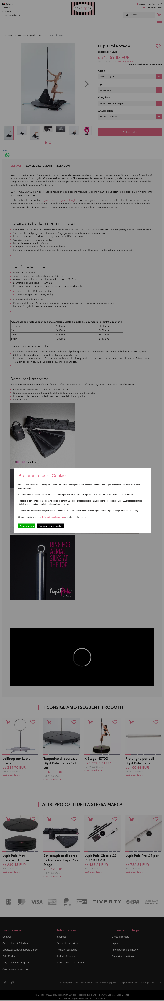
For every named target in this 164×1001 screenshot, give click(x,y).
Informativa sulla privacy (53, 517)
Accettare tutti (27, 526)
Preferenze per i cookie (50, 526)
